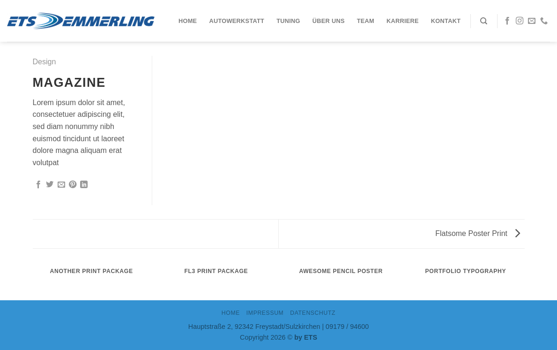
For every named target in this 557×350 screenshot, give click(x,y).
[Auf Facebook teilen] (38, 185)
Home (187, 20)
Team (365, 20)
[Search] (483, 21)
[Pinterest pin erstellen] (72, 185)
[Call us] (544, 21)
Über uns (328, 20)
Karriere (402, 20)
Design (44, 62)
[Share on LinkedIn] (84, 185)
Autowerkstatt (236, 20)
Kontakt (445, 20)
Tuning (288, 20)
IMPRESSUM (265, 313)
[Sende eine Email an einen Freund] (61, 185)
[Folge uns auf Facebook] (507, 21)
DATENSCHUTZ (312, 313)
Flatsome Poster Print (477, 233)
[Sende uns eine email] (531, 21)
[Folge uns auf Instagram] (519, 21)
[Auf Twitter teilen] (49, 185)
